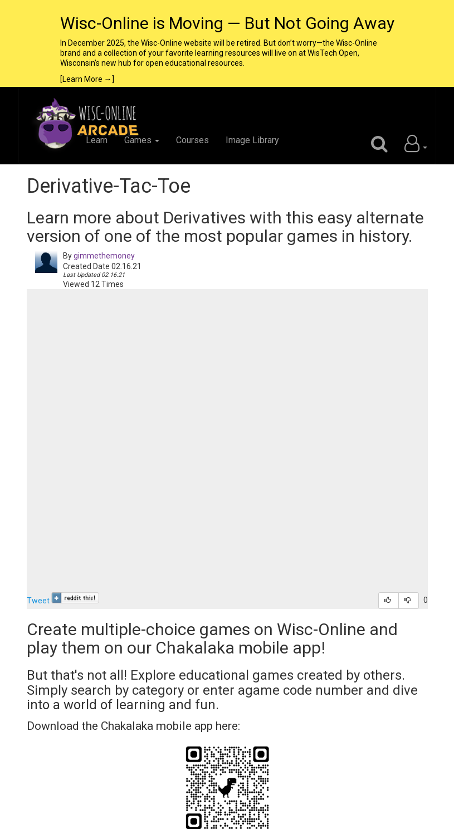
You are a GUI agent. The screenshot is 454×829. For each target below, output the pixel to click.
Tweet (38, 600)
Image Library (252, 140)
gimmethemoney (104, 255)
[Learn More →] (87, 79)
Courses (192, 140)
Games (141, 140)
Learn (97, 140)
